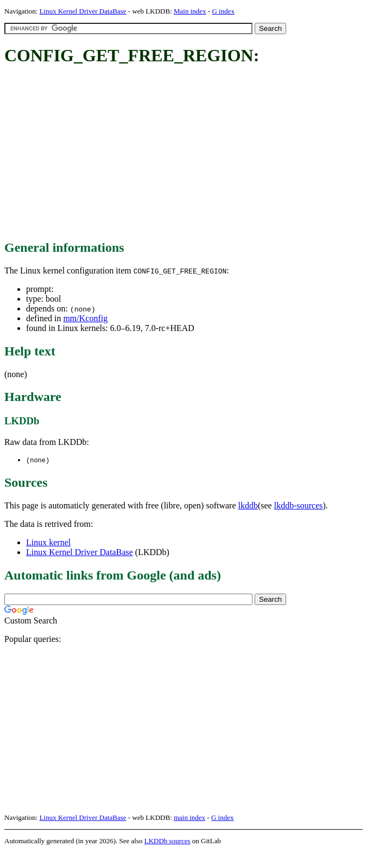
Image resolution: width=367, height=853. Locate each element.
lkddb (248, 506)
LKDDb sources (167, 841)
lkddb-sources (298, 506)
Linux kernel (48, 543)
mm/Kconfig (85, 318)
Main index (190, 11)
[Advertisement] (185, 154)
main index (189, 818)
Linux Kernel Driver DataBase (83, 11)
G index (223, 11)
